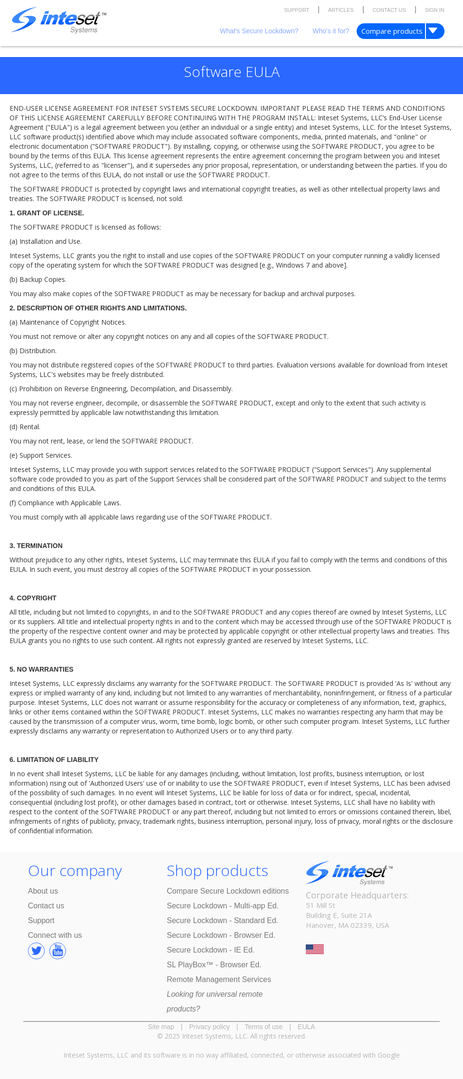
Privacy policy (209, 1027)
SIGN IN (434, 10)
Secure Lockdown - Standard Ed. (222, 920)
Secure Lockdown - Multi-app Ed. (223, 906)
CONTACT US (389, 10)
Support (41, 920)
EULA (306, 1027)
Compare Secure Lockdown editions (228, 891)
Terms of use (264, 1027)
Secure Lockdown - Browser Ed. (221, 935)
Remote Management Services (219, 979)
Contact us (46, 906)
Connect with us (55, 935)
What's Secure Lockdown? (259, 31)
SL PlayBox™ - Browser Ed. (214, 965)
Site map (161, 1027)
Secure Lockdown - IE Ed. (211, 950)
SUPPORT (296, 10)
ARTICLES (341, 10)
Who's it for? (330, 31)
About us (43, 891)
